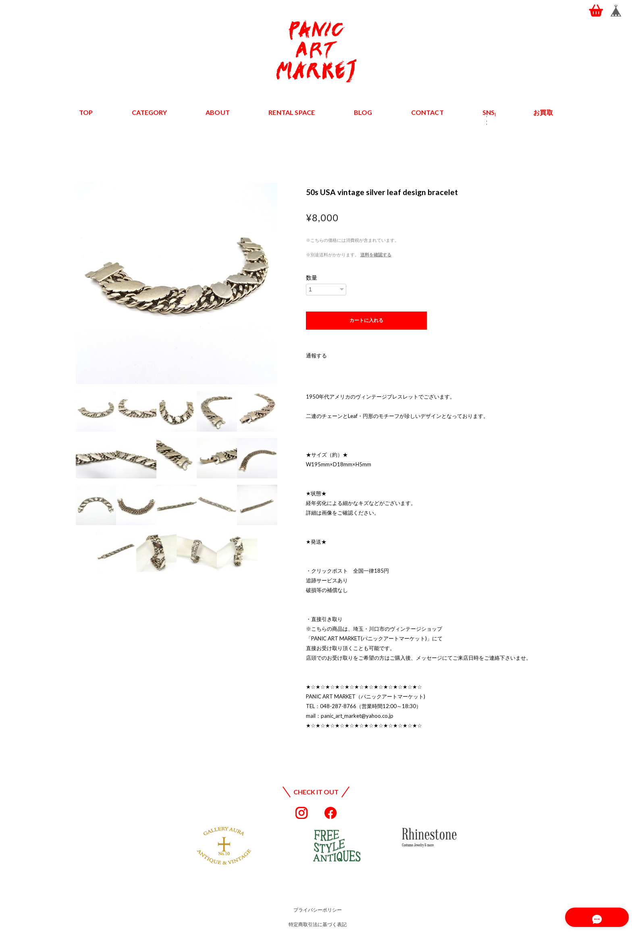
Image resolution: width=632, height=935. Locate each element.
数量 (311, 277)
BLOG (363, 112)
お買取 (543, 112)
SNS (488, 112)
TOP (86, 112)
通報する (316, 355)
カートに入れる (366, 320)
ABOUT (218, 112)
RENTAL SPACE (292, 112)
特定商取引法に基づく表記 (318, 924)
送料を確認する (375, 254)
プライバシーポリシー (317, 910)
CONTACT (427, 112)
